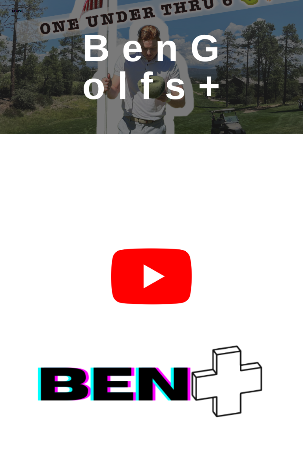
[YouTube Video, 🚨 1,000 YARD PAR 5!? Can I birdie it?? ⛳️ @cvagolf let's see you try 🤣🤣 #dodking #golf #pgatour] (85, 186)
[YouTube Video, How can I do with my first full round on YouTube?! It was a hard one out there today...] (218, 186)
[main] (151, 67)
